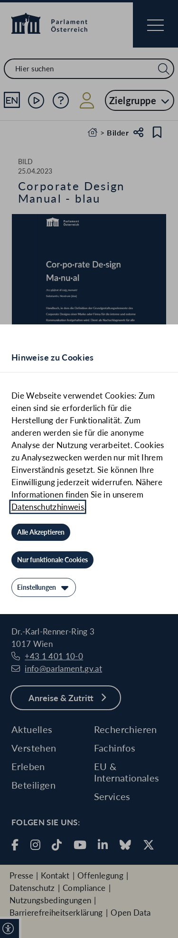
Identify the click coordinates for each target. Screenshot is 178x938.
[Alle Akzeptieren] (40, 532)
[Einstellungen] (43, 587)
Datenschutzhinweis (47, 507)
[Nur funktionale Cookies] (52, 559)
